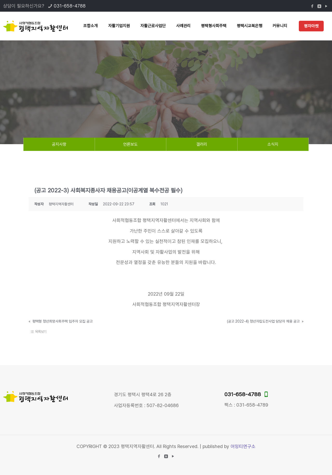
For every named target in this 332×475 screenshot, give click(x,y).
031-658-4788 (70, 6)
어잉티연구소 (243, 446)
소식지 (272, 144)
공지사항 (59, 144)
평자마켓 (311, 26)
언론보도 (130, 144)
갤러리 (201, 144)
